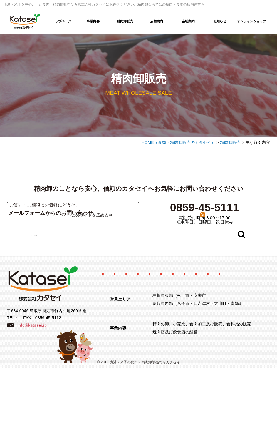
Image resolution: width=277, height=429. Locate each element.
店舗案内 (156, 21)
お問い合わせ (255, 324)
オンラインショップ (251, 21)
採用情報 (229, 313)
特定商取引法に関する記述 (178, 324)
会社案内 (188, 21)
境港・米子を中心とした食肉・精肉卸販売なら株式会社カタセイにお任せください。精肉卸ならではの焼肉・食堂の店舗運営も (104, 4)
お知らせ (219, 21)
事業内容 (93, 21)
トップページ (61, 21)
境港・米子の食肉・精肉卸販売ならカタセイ (145, 423)
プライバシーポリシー (125, 334)
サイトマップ (170, 334)
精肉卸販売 (125, 21)
